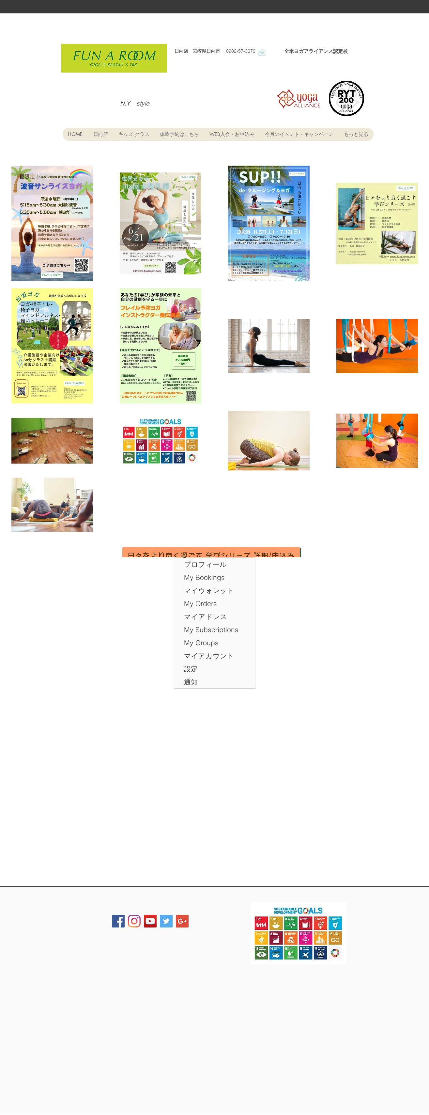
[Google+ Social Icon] (182, 921)
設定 (191, 668)
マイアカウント (209, 655)
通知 (191, 682)
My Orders (200, 603)
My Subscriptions (211, 629)
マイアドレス (205, 616)
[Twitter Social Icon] (166, 921)
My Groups (201, 642)
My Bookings (204, 577)
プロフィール (205, 564)
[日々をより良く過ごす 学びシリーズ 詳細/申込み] (211, 555)
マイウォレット (209, 590)
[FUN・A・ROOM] (134, 921)
